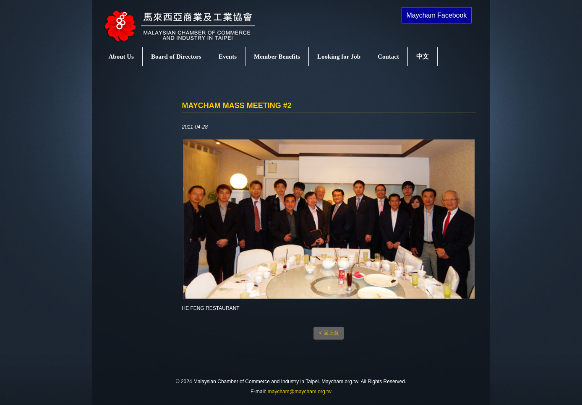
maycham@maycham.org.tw (299, 392)
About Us (121, 56)
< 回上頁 (328, 333)
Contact (388, 56)
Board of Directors (176, 56)
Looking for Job (338, 56)
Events (228, 56)
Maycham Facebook (436, 15)
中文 (422, 56)
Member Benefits (277, 56)
